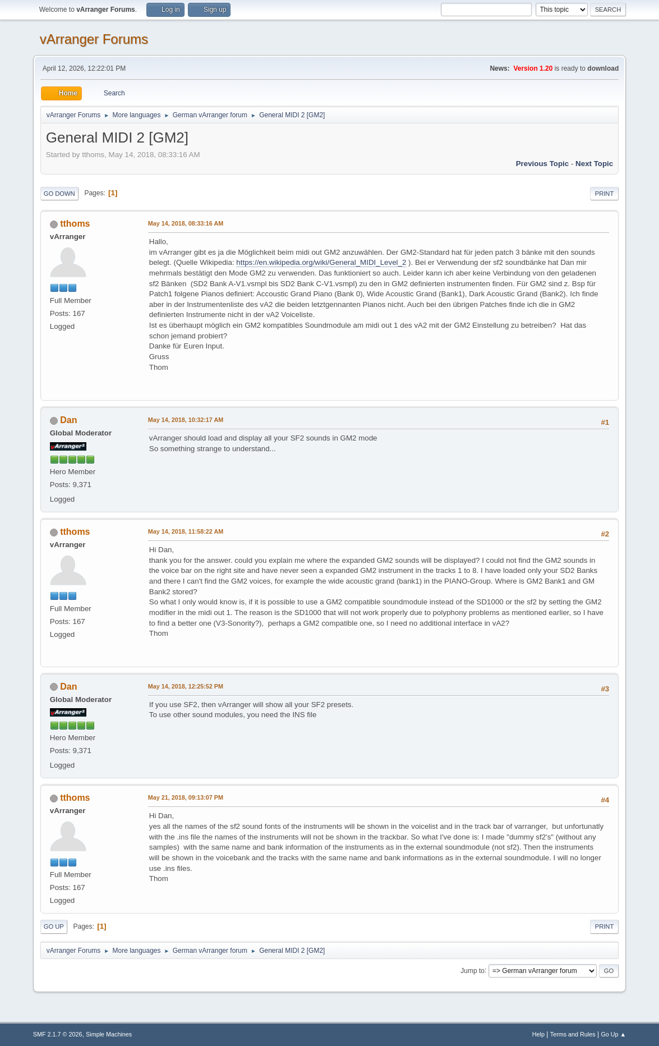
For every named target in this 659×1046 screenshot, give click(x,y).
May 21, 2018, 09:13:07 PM (185, 797)
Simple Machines (109, 1034)
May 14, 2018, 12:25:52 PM (185, 686)
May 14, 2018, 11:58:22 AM (185, 531)
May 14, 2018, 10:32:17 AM (185, 419)
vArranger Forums (94, 39)
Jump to (472, 970)
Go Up (54, 926)
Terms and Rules (573, 1034)
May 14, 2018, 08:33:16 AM (185, 223)
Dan (68, 420)
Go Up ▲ (613, 1034)
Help (538, 1034)
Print (604, 193)
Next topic (594, 163)
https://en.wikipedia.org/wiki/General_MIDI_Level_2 (321, 262)
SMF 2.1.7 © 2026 (57, 1034)
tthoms (75, 223)
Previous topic (542, 163)
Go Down (59, 193)
